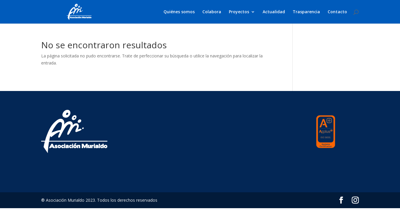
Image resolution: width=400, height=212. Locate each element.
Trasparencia (306, 12)
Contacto (337, 12)
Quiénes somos (179, 12)
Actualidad (274, 12)
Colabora (211, 12)
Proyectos (239, 12)
